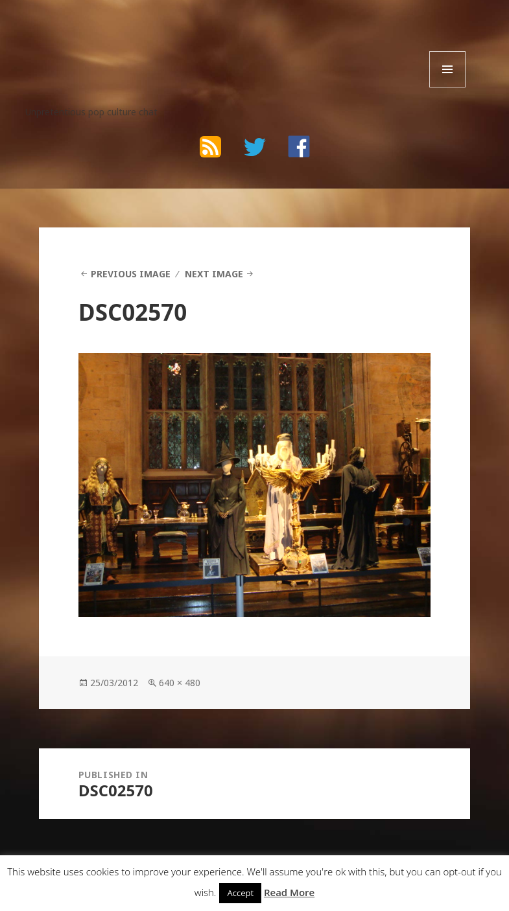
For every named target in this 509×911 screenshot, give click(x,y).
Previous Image (131, 274)
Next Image (214, 274)
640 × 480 (179, 682)
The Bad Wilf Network (128, 37)
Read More (289, 892)
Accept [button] (240, 893)
